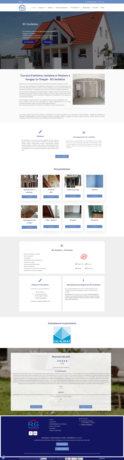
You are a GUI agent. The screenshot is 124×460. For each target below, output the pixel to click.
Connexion (102, 458)
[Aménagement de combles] (29, 211)
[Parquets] (72, 211)
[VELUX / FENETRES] (51, 211)
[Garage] (72, 181)
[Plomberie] (94, 211)
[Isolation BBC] (51, 181)
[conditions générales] (62, 448)
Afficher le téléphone (91, 1)
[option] (89, 89)
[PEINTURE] (94, 181)
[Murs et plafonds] (29, 181)
